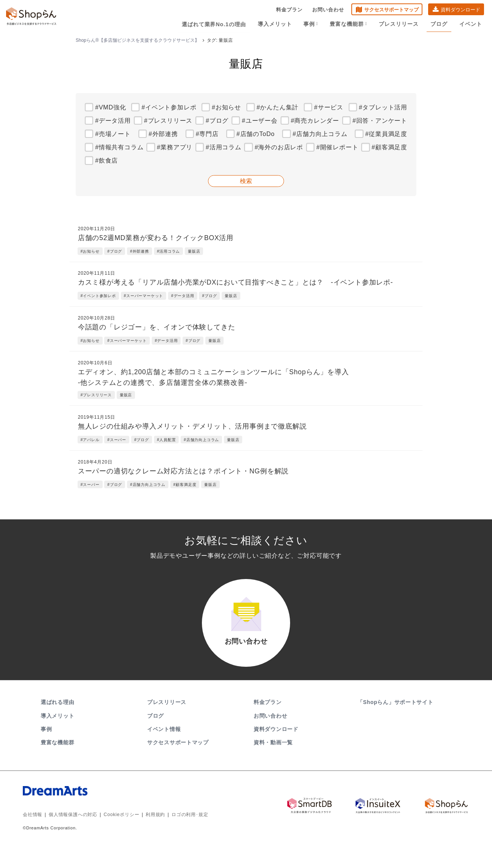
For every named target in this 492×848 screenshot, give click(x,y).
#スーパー (116, 440)
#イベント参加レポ (168, 107)
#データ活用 (113, 120)
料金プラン (289, 10)
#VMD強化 (110, 107)
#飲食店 (106, 160)
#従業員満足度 (386, 134)
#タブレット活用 (383, 107)
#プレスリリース (168, 120)
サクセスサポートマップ (391, 10)
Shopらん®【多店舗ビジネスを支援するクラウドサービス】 (137, 40)
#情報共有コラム (119, 147)
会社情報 (32, 815)
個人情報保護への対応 (73, 815)
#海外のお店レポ (279, 147)
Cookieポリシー (121, 815)
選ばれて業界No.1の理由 (215, 24)
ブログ (439, 24)
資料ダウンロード (460, 10)
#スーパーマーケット (143, 296)
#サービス (328, 107)
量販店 (194, 251)
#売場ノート (113, 134)
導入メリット (276, 24)
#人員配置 (166, 440)
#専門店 (207, 134)
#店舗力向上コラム (319, 134)
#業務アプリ (174, 147)
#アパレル (90, 440)
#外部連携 (163, 134)
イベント (470, 24)
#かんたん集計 (278, 107)
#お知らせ (226, 107)
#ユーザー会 (260, 120)
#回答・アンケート (379, 120)
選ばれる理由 (57, 703)
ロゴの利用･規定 (189, 815)
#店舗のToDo (255, 134)
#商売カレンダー (315, 120)
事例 (312, 24)
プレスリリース (399, 24)
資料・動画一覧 (273, 743)
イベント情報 (164, 730)
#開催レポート (337, 147)
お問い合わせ (328, 10)
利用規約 (155, 815)
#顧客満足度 (389, 147)
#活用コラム (223, 147)
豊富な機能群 (349, 24)
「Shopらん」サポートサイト (396, 703)
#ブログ (217, 120)
